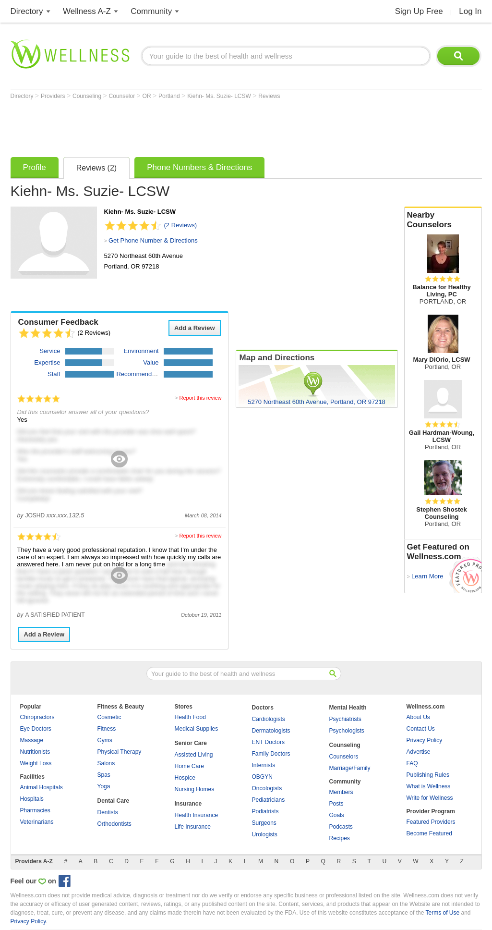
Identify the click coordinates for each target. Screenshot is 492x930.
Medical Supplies (196, 728)
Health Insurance (196, 815)
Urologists (264, 834)
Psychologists (346, 730)
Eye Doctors (35, 728)
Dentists (107, 812)
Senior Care (191, 743)
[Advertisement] (185, 125)
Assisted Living (194, 754)
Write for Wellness (430, 798)
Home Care (189, 766)
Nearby (443, 220)
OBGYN (262, 776)
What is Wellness (429, 786)
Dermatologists (271, 730)
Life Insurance (193, 826)
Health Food (190, 717)
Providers (54, 96)
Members (341, 792)
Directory (27, 11)
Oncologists (267, 788)
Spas (103, 774)
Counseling (87, 96)
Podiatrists (265, 811)
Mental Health (348, 707)
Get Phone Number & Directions (153, 240)
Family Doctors (271, 753)
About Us (418, 717)
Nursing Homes (195, 789)
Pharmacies (35, 810)
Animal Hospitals (41, 787)
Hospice (185, 777)
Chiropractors (37, 717)
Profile (34, 167)
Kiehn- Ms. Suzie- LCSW (219, 96)
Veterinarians (37, 822)
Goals (336, 815)
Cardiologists (268, 719)
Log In (470, 11)
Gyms (104, 740)
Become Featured (429, 833)
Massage (32, 740)
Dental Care (113, 800)
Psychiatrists (345, 719)
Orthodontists (114, 823)
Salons (106, 763)
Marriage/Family (350, 768)
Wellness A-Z (87, 11)
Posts (336, 803)
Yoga (103, 786)
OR (148, 96)
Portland (169, 96)
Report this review (200, 398)
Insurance (188, 803)
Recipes (339, 838)
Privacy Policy (425, 740)
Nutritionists (35, 751)
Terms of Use (442, 912)
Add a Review (194, 327)
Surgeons (264, 823)
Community (151, 11)
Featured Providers (431, 822)
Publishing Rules (428, 774)
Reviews (269, 96)
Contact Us (421, 728)
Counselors (344, 756)
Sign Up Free (419, 11)
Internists (264, 765)
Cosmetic (109, 717)
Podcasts (341, 826)
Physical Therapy (119, 751)
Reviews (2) (96, 168)
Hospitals (32, 798)
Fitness (106, 728)
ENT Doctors (268, 742)
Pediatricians (268, 799)
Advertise (419, 751)
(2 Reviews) (180, 225)
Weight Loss (36, 763)
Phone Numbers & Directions (199, 167)
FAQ (412, 763)
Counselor (122, 96)
